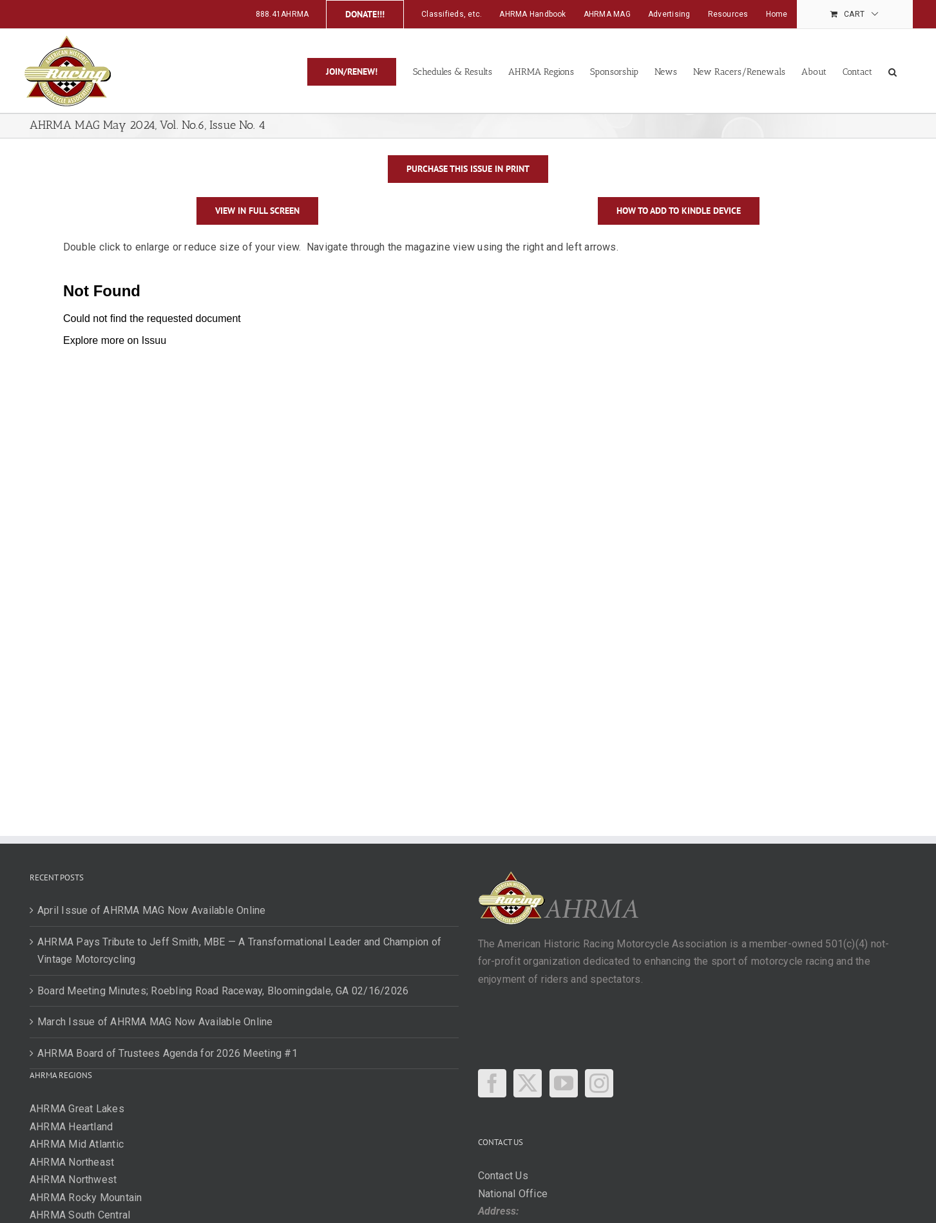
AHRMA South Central (80, 1215)
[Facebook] (492, 1083)
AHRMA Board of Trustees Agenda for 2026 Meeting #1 (167, 1053)
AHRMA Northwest (73, 1179)
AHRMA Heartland (71, 1127)
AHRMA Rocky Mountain (86, 1197)
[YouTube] (563, 1083)
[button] (892, 71)
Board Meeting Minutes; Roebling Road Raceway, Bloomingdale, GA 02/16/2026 (223, 991)
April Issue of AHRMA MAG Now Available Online (151, 910)
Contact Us (503, 1176)
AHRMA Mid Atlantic (77, 1144)
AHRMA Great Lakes (77, 1109)
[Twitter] (527, 1083)
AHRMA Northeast (72, 1162)
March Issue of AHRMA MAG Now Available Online (155, 1022)
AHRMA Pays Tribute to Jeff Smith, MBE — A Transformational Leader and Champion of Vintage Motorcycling (239, 951)
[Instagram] (599, 1083)
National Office (513, 1194)
